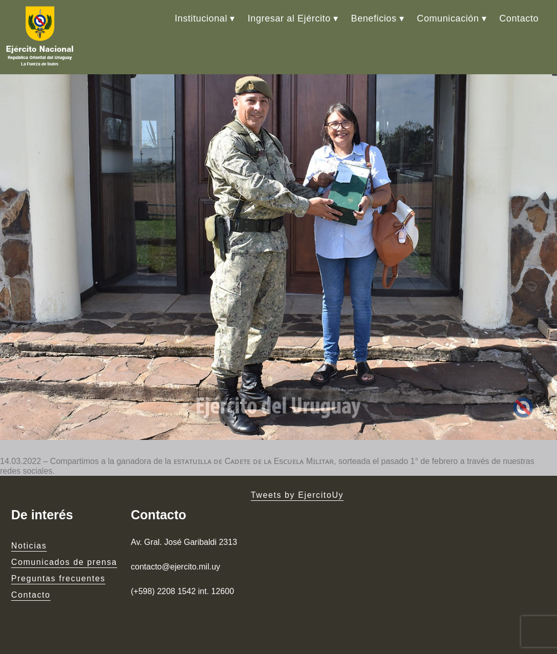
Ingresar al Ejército (289, 18)
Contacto (519, 18)
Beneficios (374, 18)
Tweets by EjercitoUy (297, 495)
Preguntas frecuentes (58, 578)
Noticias (29, 545)
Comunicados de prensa (64, 562)
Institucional (201, 18)
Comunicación (448, 18)
